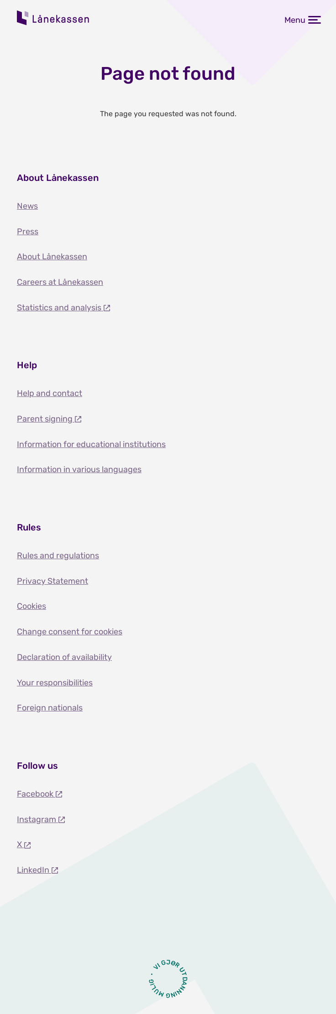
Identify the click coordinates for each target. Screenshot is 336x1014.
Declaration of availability (64, 657)
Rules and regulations (58, 556)
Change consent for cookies (69, 632)
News (27, 206)
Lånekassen (53, 17)
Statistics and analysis (60, 308)
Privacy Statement (52, 581)
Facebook (36, 794)
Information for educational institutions (91, 444)
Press (27, 231)
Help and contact (49, 393)
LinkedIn (34, 870)
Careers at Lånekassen (60, 282)
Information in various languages (79, 469)
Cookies (31, 606)
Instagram (37, 819)
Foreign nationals (50, 708)
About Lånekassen (52, 257)
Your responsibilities (55, 683)
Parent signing (45, 419)
